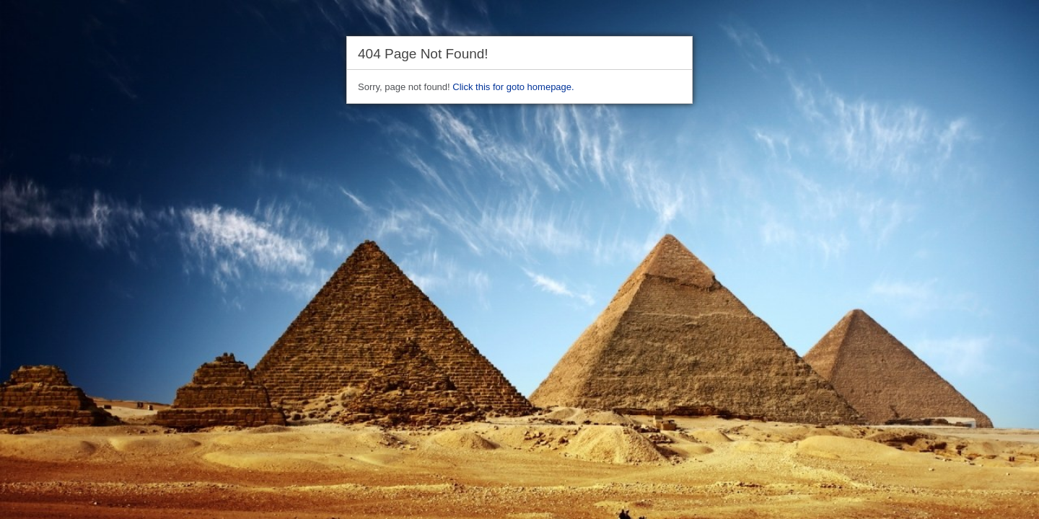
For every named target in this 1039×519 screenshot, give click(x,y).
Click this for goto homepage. (513, 86)
